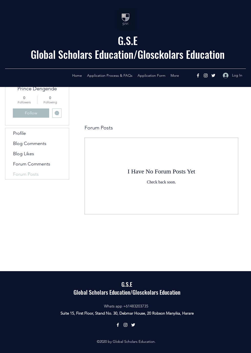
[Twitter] (213, 75)
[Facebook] (198, 75)
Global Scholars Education (82, 54)
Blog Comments (29, 143)
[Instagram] (205, 75)
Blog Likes (23, 154)
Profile (19, 133)
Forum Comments (31, 164)
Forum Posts (26, 174)
